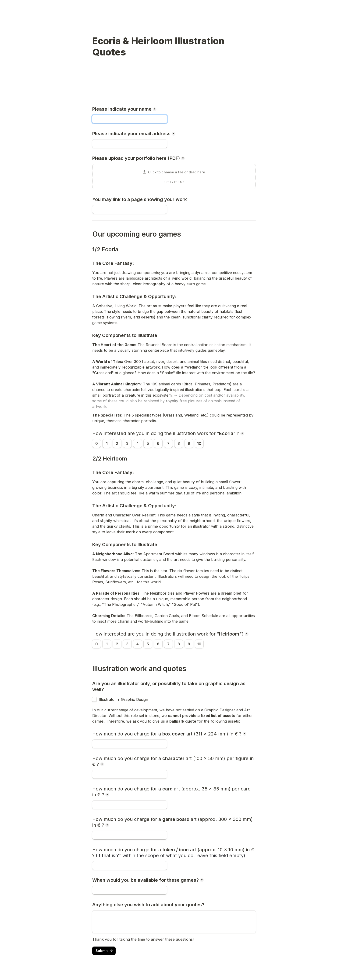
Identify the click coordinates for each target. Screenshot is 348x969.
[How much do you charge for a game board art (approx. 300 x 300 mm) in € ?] (129, 835)
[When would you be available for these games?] (129, 890)
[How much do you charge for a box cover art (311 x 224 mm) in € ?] (129, 744)
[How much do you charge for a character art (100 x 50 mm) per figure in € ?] (129, 774)
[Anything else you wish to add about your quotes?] (174, 921)
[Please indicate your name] (129, 119)
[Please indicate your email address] (129, 143)
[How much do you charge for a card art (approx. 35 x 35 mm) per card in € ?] (129, 805)
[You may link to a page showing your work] (129, 209)
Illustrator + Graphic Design (123, 699)
